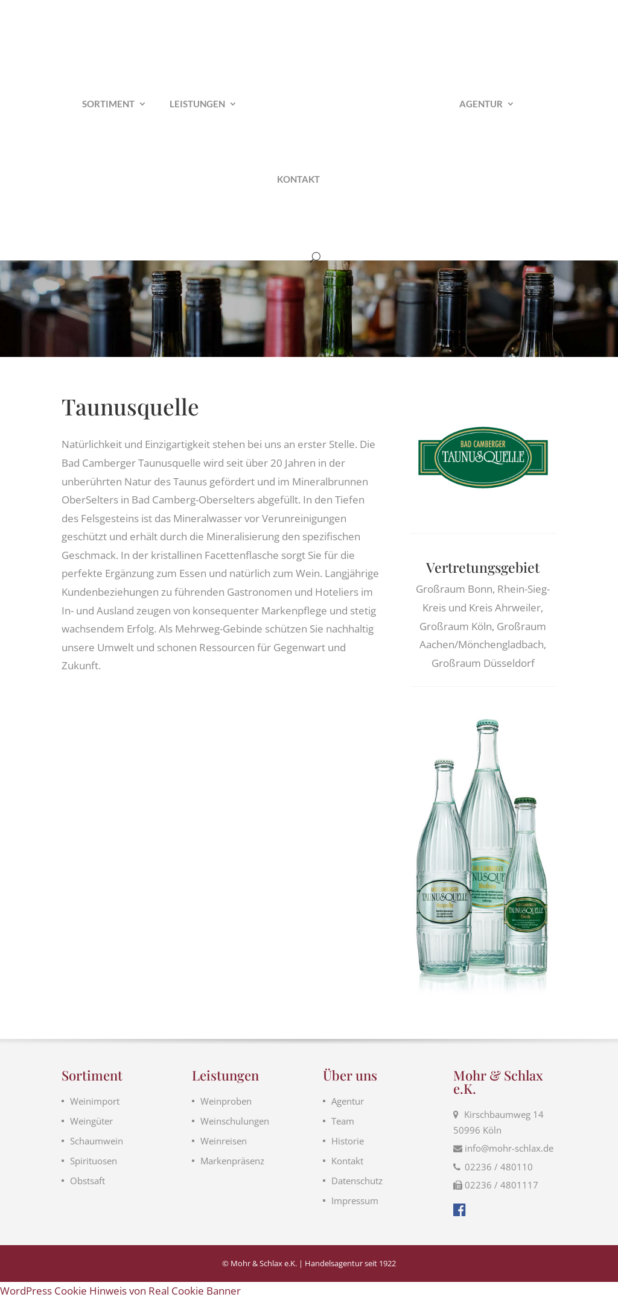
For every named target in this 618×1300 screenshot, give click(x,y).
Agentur (481, 104)
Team (342, 1121)
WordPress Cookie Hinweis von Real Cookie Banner (120, 1291)
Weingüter (91, 1121)
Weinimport (94, 1101)
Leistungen (197, 104)
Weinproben (226, 1101)
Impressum (354, 1200)
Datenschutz (357, 1181)
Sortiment (108, 104)
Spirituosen (93, 1161)
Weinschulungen (234, 1121)
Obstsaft (87, 1181)
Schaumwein (96, 1141)
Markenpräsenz (232, 1161)
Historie (347, 1141)
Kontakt (298, 180)
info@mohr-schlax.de (509, 1148)
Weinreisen (223, 1141)
